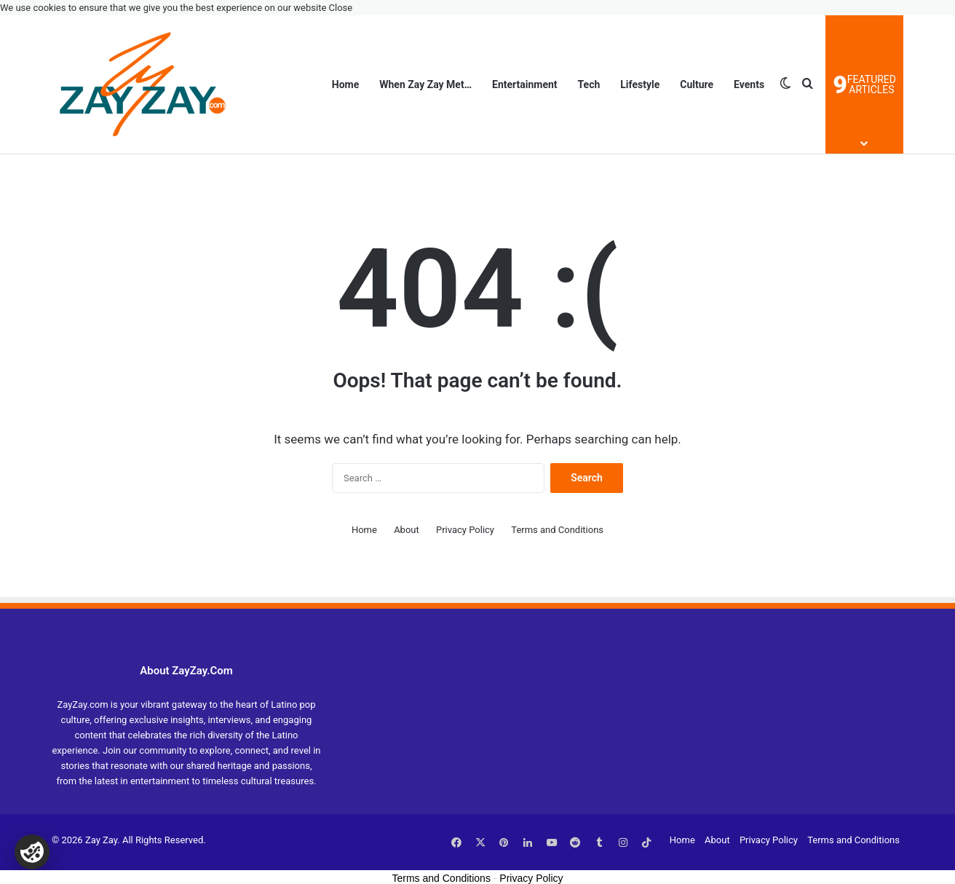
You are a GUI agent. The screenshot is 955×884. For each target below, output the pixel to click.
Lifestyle (639, 84)
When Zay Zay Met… (425, 84)
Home (345, 84)
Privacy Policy (465, 529)
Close (341, 7)
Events (749, 84)
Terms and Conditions (557, 529)
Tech (589, 84)
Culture (696, 84)
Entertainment (525, 84)
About (406, 529)
